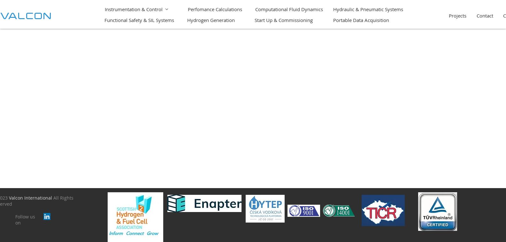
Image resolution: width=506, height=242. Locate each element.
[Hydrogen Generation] (211, 20)
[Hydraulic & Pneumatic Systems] (369, 9)
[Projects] (458, 15)
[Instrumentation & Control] (136, 9)
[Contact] (485, 15)
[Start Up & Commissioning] (288, 20)
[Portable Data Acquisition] (362, 20)
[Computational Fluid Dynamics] (290, 9)
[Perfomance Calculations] (215, 9)
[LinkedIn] (46, 216)
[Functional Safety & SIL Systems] (140, 20)
